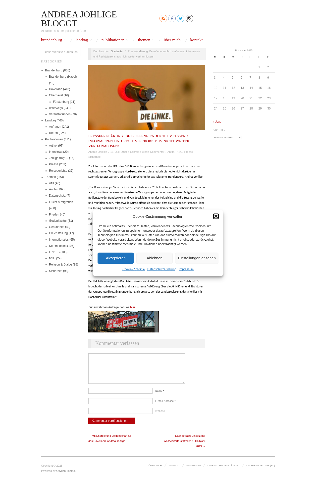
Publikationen (113, 40)
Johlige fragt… (58, 158)
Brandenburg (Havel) (63, 76)
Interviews (55, 152)
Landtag (82, 40)
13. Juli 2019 (118, 151)
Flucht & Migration (61, 202)
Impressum (186, 269)
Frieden (54, 214)
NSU (52, 258)
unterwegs (56, 108)
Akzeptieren (115, 258)
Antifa (53, 189)
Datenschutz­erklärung (161, 269)
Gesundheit (56, 227)
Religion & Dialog (60, 264)
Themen (144, 40)
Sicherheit (55, 271)
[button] (215, 216)
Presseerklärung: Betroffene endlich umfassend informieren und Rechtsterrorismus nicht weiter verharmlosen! (138, 141)
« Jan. (217, 121)
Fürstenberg (61, 102)
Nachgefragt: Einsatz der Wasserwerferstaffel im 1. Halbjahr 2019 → (185, 446)
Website (160, 415)
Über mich (172, 40)
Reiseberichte (58, 170)
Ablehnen (154, 258)
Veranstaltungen (60, 114)
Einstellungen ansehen (197, 258)
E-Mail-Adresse (165, 405)
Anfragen (55, 126)
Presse (53, 164)
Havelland (55, 89)
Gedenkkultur (58, 220)
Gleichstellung (58, 233)
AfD (51, 183)
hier (132, 307)
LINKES (54, 252)
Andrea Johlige (97, 151)
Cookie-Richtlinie (133, 269)
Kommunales (57, 246)
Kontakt (196, 40)
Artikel (53, 145)
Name (159, 395)
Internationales (59, 239)
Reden (53, 133)
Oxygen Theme (65, 475)
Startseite (116, 51)
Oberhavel (56, 95)
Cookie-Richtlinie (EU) (261, 470)
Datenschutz (57, 195)
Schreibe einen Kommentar (147, 151)
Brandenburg (51, 40)
